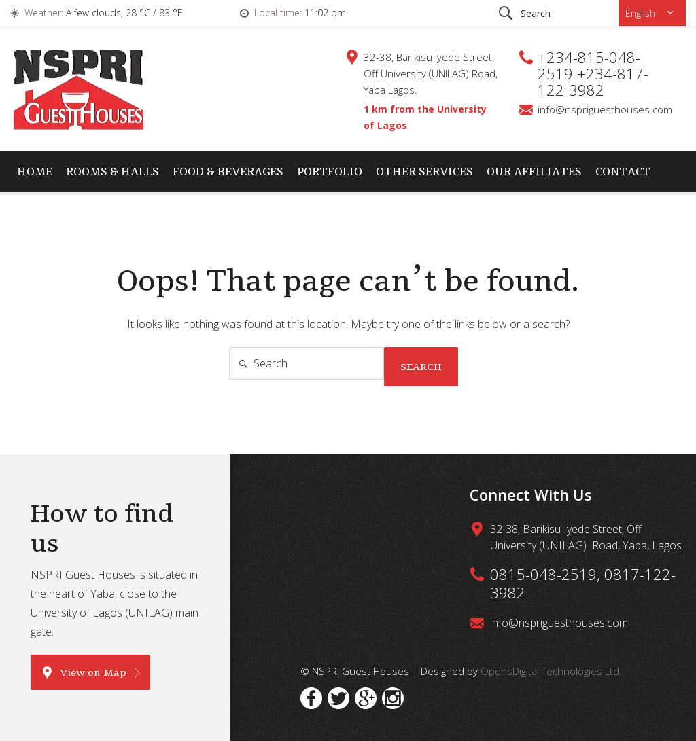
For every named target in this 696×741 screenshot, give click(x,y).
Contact (622, 171)
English (641, 13)
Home (34, 171)
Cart (32, 212)
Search (421, 367)
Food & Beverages (228, 171)
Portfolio (329, 171)
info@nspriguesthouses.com (605, 109)
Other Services (424, 171)
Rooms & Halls (112, 171)
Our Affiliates (534, 171)
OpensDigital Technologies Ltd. (551, 671)
